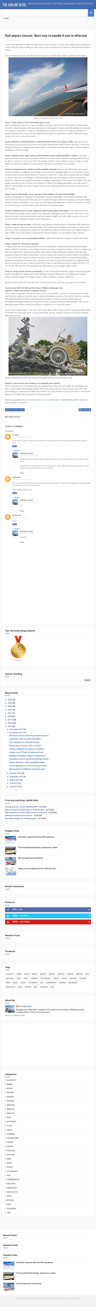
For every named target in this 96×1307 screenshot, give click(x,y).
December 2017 (16, 735)
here (88, 233)
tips (52, 992)
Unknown (16, 483)
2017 (10, 732)
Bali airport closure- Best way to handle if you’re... (29, 741)
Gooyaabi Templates (73, 1304)
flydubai (83, 984)
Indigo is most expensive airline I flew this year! (37, 874)
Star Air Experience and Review (30, 863)
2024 (10, 708)
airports (9, 415)
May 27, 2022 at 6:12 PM (27, 539)
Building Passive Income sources (18, 821)
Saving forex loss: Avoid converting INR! (21, 812)
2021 (10, 718)
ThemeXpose (28, 1304)
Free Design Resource (43, 1304)
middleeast (73, 988)
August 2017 (15, 785)
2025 (10, 705)
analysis (79, 979)
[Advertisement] (48, 606)
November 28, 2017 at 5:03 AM (21, 442)
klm (41, 988)
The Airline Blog (14, 4)
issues (23, 988)
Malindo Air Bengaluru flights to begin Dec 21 (27, 761)
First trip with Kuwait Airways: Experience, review (37, 853)
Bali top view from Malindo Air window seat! (27, 774)
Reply (14, 451)
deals (26, 984)
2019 (10, 725)
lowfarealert (51, 988)
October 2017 (15, 779)
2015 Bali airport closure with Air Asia (43, 405)
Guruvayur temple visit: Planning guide (20, 824)
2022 (10, 715)
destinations (45, 984)
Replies (17, 456)
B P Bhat (15, 440)
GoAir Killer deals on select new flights (25, 744)
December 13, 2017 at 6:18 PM (29, 508)
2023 (10, 712)
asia (16, 415)
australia (10, 984)
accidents (10, 979)
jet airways (32, 988)
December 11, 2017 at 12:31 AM (21, 485)
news (22, 415)
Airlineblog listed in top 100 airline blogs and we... (29, 764)
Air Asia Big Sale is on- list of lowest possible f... (28, 771)
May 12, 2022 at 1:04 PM (19, 522)
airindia (43, 979)
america (70, 979)
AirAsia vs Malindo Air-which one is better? (26, 754)
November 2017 (16, 738)
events (64, 984)
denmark (34, 984)
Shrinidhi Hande (26, 459)
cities (19, 984)
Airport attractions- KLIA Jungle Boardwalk (26, 768)
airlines (52, 979)
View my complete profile (15, 1021)
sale (35, 992)
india (8, 988)
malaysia (62, 988)
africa (26, 979)
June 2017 (14, 792)
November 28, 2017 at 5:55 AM (29, 461)
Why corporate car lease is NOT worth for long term (26, 818)
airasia (34, 979)
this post (34, 1017)
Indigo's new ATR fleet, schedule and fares (26, 758)
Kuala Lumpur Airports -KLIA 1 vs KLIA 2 (25, 751)
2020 (10, 722)
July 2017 (14, 789)
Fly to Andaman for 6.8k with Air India (24, 748)
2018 (10, 728)
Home (6, 18)
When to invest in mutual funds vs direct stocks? (24, 815)
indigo (15, 988)
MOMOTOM (16, 521)
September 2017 (16, 782)
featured (73, 984)
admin (19, 979)
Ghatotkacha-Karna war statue (24, 383)
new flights (10, 992)
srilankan (44, 992)
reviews (28, 992)
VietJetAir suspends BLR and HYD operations (36, 842)
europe (56, 984)
